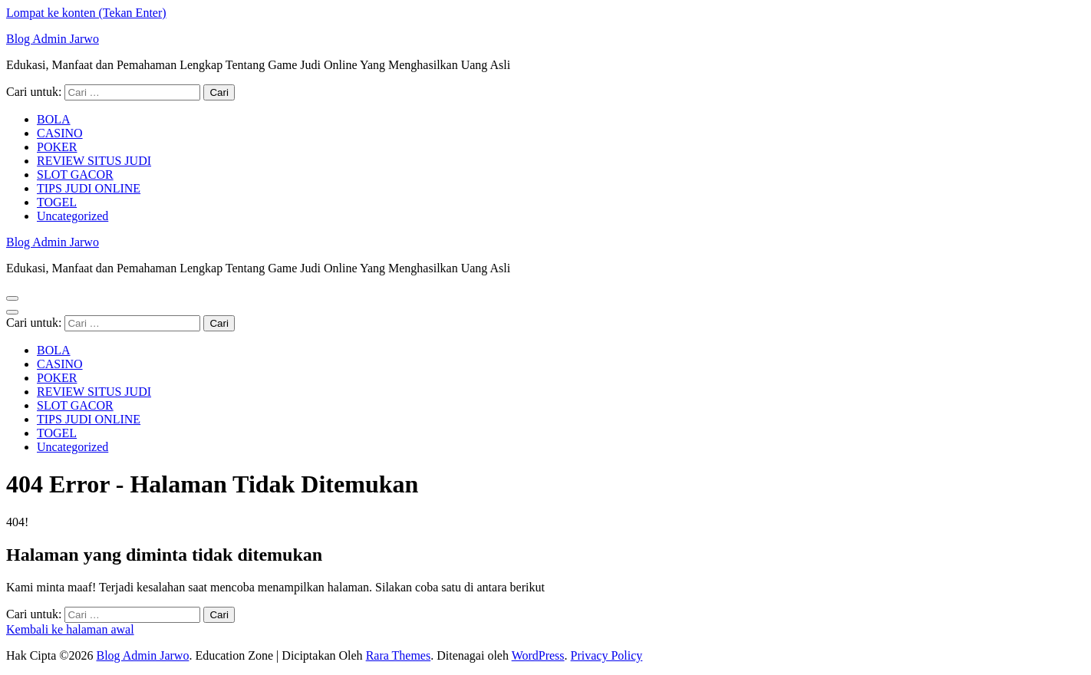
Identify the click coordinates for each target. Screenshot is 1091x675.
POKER (57, 146)
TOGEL (57, 202)
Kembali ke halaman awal (70, 629)
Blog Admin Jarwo (52, 38)
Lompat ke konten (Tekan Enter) (86, 12)
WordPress (538, 655)
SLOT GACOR (75, 174)
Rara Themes (398, 655)
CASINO (60, 133)
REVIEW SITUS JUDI (94, 160)
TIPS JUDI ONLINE (88, 188)
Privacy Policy (607, 655)
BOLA (54, 119)
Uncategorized (72, 215)
